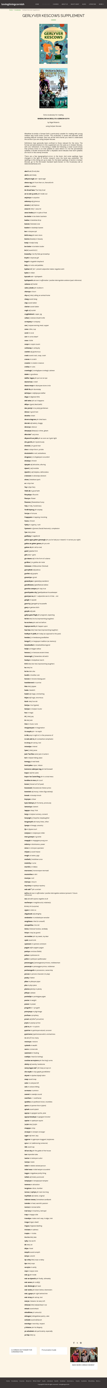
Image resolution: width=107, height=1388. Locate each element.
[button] (70, 1381)
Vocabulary (17, 10)
